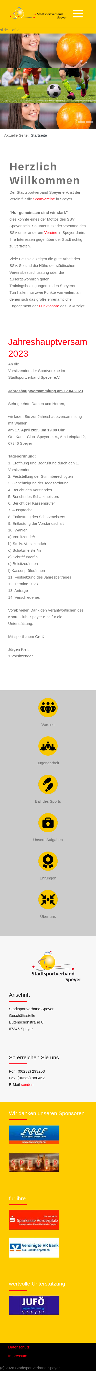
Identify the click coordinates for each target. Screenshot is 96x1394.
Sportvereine (44, 199)
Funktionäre (49, 306)
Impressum (17, 1356)
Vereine (50, 232)
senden (27, 1084)
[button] (78, 13)
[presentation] (7, 77)
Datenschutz (18, 1347)
